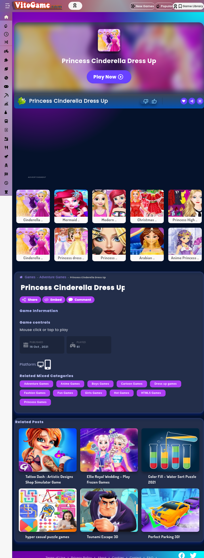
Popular (164, 6)
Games (30, 277)
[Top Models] (75, 5)
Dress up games (165, 383)
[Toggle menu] (7, 6)
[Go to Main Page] (36, 6)
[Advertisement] (108, 142)
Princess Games (35, 402)
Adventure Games (53, 277)
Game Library (191, 6)
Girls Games (93, 393)
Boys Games (100, 383)
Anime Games (70, 383)
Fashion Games (35, 393)
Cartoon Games (132, 383)
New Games (142, 6)
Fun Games (65, 393)
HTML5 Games (151, 393)
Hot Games (121, 393)
